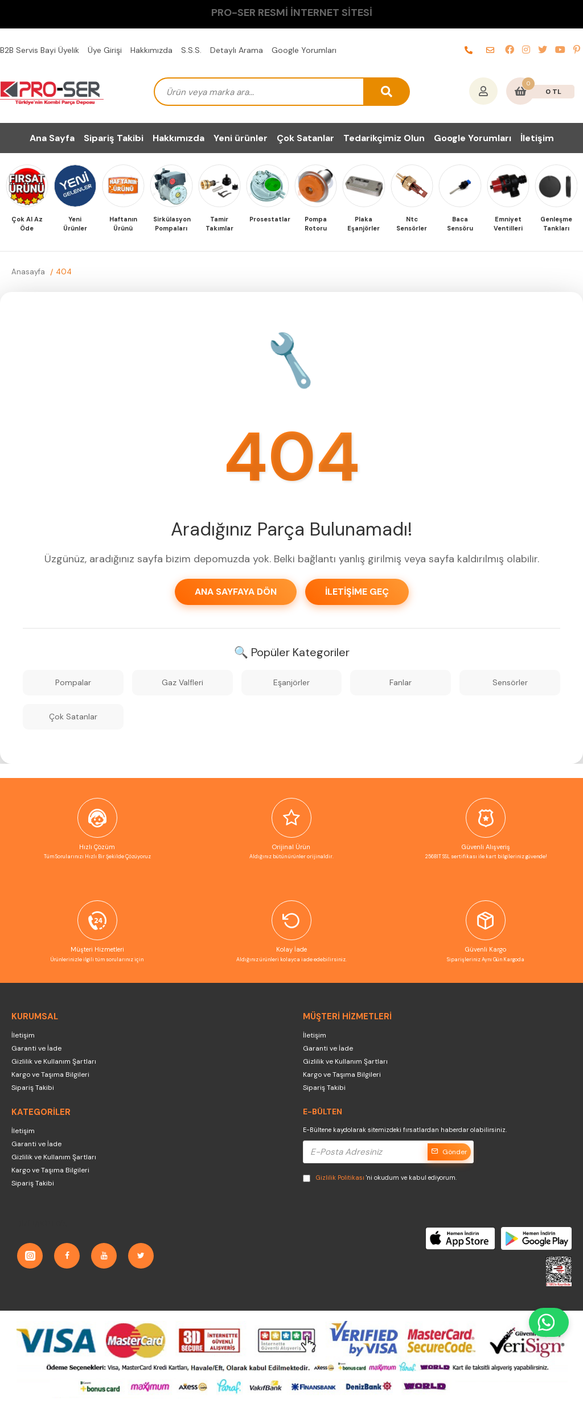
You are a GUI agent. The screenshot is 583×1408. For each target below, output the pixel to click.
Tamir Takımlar (219, 224)
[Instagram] (30, 1256)
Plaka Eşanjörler (363, 224)
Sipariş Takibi (113, 138)
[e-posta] (490, 50)
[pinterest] (576, 50)
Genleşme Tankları (556, 224)
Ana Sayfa (52, 138)
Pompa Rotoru (316, 224)
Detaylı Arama (236, 50)
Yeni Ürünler (75, 224)
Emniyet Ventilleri (508, 224)
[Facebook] (67, 1256)
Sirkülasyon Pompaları (171, 224)
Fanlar (400, 682)
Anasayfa (28, 272)
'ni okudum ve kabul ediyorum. (380, 1178)
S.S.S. (191, 50)
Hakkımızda (151, 50)
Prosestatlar (267, 219)
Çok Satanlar (305, 138)
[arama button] (387, 91)
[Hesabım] (483, 92)
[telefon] (468, 50)
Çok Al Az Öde (27, 224)
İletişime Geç (357, 592)
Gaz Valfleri (182, 682)
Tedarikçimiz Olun (384, 138)
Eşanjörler (291, 682)
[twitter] (542, 50)
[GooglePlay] (536, 1238)
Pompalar (73, 682)
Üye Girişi (105, 50)
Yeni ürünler (241, 138)
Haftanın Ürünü (123, 224)
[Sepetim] (520, 92)
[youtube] (560, 50)
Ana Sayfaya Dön (236, 592)
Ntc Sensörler (411, 224)
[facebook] (509, 50)
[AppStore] (460, 1238)
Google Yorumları (304, 50)
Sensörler (510, 682)
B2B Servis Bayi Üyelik (39, 50)
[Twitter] (141, 1256)
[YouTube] (104, 1256)
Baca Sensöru (460, 224)
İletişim (537, 138)
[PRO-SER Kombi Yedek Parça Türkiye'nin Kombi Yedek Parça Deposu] (52, 91)
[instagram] (526, 50)
